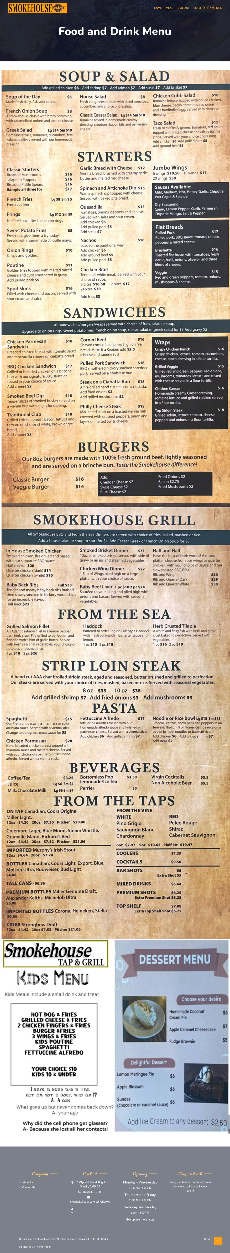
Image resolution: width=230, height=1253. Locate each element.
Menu (169, 8)
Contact (183, 8)
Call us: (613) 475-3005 (208, 8)
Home (158, 8)
